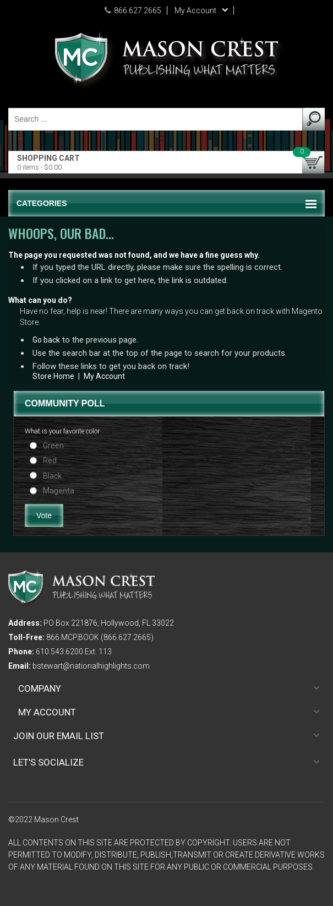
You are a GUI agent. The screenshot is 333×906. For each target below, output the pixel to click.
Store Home (53, 376)
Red (50, 460)
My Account (104, 376)
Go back (46, 339)
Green (53, 445)
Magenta (58, 490)
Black (52, 475)
